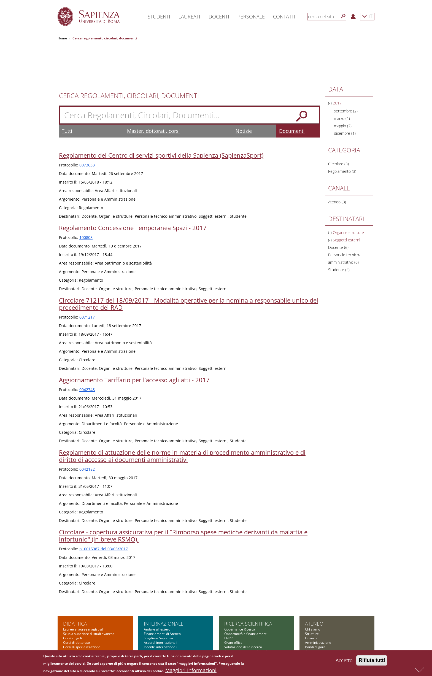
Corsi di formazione (78, 629)
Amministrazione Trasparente (328, 620)
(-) (330, 67)
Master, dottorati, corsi (153, 95)
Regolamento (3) (342, 136)
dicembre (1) (345, 98)
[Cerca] (343, 16)
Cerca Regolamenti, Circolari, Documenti (129, 60)
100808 (86, 202)
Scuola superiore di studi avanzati (89, 598)
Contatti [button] (284, 16)
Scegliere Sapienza (158, 602)
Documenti (292, 95)
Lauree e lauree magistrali (83, 594)
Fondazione (314, 629)
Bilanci (310, 625)
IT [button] (367, 16)
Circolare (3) (338, 128)
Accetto (344, 660)
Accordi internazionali (160, 607)
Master (68, 620)
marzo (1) (342, 83)
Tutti (67, 95)
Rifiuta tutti (372, 660)
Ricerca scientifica (248, 588)
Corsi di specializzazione (82, 611)
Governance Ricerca (239, 594)
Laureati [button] (189, 16)
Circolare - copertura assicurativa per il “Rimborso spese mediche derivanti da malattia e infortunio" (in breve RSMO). (183, 500)
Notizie (244, 95)
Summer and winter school (83, 633)
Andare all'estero (157, 594)
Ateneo (314, 588)
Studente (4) (339, 234)
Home (62, 38)
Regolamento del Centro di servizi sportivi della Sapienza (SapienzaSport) (161, 120)
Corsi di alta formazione (81, 625)
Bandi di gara (315, 611)
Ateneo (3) (337, 166)
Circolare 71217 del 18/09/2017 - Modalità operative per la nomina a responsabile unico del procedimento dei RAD (188, 268)
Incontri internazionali (160, 611)
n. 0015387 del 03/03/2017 (103, 513)
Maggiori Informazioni (191, 670)
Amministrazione (318, 607)
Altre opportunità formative (84, 638)
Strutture (312, 598)
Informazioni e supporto (242, 620)
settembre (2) (346, 75)
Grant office (233, 607)
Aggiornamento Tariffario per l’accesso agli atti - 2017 (134, 344)
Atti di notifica (315, 633)
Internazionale (163, 588)
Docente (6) (338, 212)
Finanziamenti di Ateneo (162, 598)
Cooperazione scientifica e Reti (247, 616)
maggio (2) (343, 90)
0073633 (87, 129)
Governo (311, 602)
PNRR (228, 602)
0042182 (87, 434)
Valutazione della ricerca (243, 611)
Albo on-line (314, 638)
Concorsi (311, 616)
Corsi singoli (72, 602)
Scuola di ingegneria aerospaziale (89, 616)
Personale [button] (251, 16)
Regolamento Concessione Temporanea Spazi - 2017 (133, 192)
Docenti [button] (219, 16)
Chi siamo (312, 594)
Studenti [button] (159, 16)
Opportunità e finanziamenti (245, 598)
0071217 (87, 281)
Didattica (75, 588)
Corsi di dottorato (76, 607)
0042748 (87, 354)
